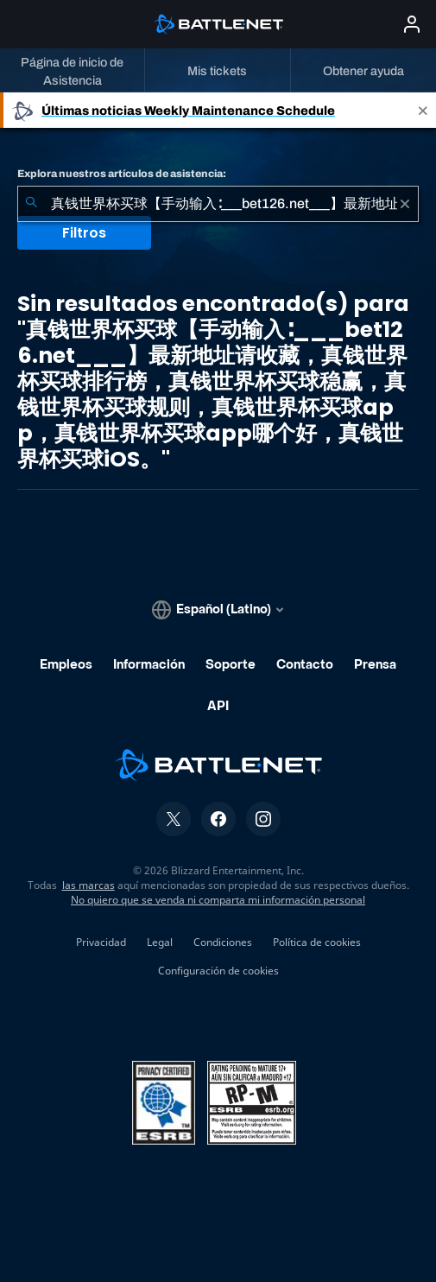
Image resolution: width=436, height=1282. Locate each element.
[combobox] (218, 204)
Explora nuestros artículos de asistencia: (121, 174)
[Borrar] (405, 204)
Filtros (84, 233)
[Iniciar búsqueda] (31, 204)
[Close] (423, 110)
